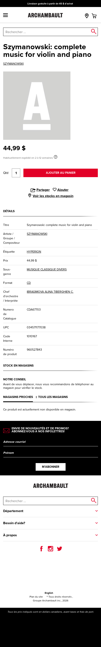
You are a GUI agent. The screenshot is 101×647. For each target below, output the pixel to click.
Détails (9, 211)
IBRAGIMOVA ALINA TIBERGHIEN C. (50, 292)
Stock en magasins (18, 365)
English (49, 593)
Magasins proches (18, 397)
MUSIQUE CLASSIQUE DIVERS (47, 269)
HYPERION (34, 251)
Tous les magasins (53, 397)
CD (29, 283)
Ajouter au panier (60, 173)
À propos (10, 535)
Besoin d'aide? (14, 523)
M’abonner (50, 467)
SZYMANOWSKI (13, 63)
